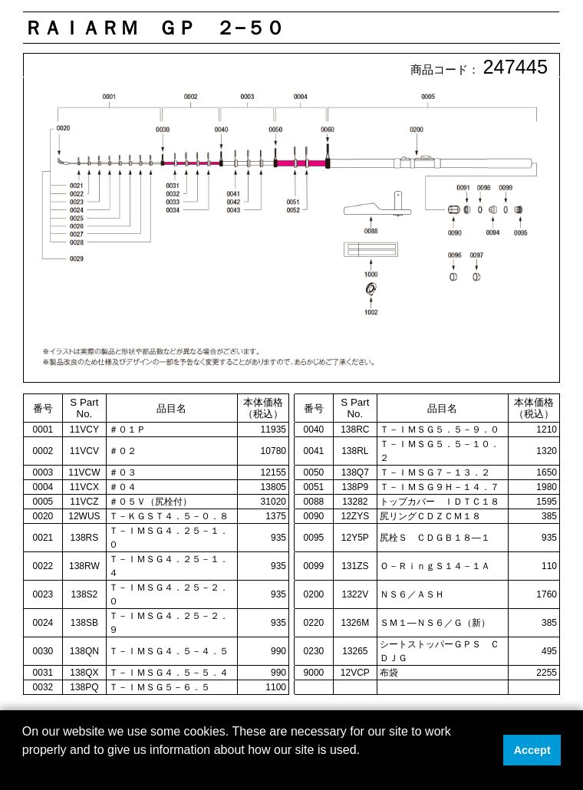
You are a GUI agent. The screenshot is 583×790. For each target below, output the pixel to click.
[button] (24, 770)
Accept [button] (532, 750)
